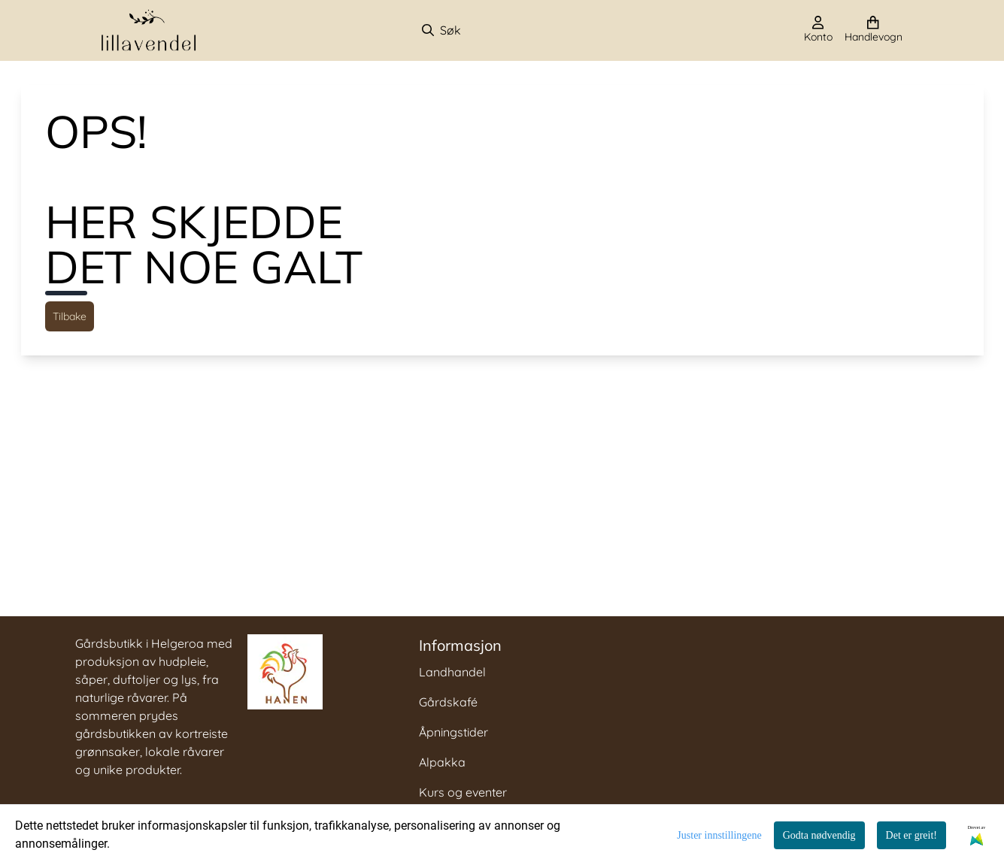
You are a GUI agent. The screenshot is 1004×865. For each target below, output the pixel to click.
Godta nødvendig (819, 835)
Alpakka (442, 762)
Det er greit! (911, 835)
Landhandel (452, 671)
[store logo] (149, 30)
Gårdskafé (448, 701)
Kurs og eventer (463, 792)
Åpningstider (453, 731)
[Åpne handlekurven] (873, 30)
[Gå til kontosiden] (818, 30)
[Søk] (500, 30)
